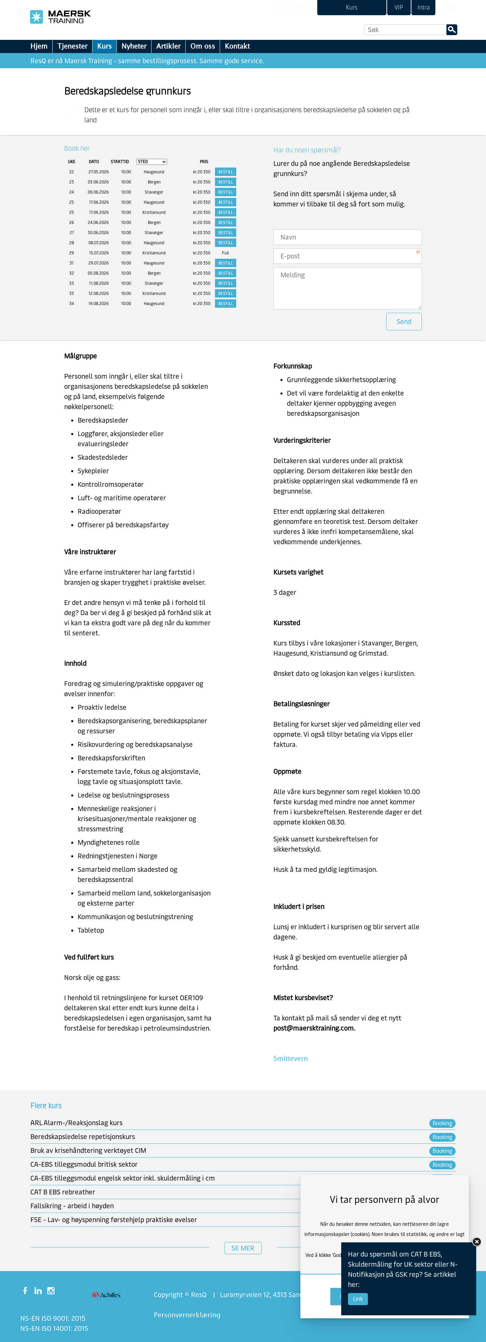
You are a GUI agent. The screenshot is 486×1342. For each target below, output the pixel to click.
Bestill (225, 171)
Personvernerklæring (187, 1315)
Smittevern (290, 1058)
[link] (351, 7)
